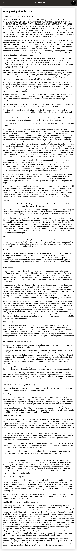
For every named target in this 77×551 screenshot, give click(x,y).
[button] (73, 3)
